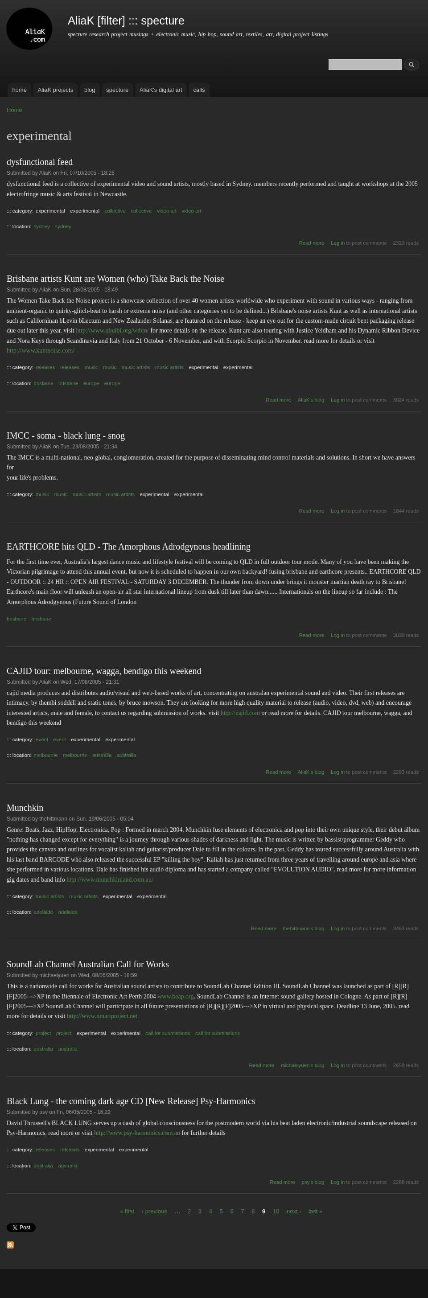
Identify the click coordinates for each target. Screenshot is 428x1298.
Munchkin (25, 808)
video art (167, 211)
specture (117, 89)
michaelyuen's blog (302, 1065)
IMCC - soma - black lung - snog (66, 435)
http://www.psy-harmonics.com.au (137, 1133)
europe (91, 383)
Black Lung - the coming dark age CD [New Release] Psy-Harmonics (131, 1101)
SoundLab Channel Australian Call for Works (88, 964)
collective (114, 211)
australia (101, 755)
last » (315, 1211)
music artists (136, 367)
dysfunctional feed (40, 162)
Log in (338, 243)
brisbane (44, 383)
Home (14, 110)
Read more (312, 243)
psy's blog (313, 1182)
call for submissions (167, 1033)
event (42, 739)
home (19, 89)
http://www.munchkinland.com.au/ (109, 879)
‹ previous (154, 1211)
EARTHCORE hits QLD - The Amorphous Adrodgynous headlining (129, 546)
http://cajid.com (240, 713)
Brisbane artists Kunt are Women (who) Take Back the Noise (115, 278)
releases (45, 367)
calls (199, 89)
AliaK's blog (311, 400)
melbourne (46, 755)
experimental (50, 211)
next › (294, 1211)
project (43, 1033)
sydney (42, 226)
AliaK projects (55, 89)
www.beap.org (175, 996)
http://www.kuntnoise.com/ (40, 350)
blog (89, 89)
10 (276, 1211)
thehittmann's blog (303, 928)
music (91, 367)
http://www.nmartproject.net (102, 1016)
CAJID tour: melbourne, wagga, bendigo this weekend (104, 671)
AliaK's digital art (161, 89)
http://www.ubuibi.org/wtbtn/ (112, 330)
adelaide (43, 912)
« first (127, 1211)
